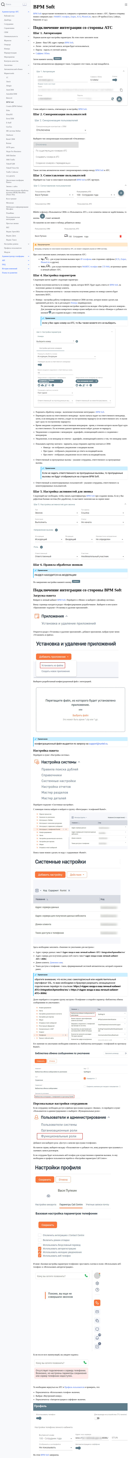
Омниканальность (11, 36)
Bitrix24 (9, 98)
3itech (8, 82)
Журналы (7, 40)
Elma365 (9, 114)
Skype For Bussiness (13, 151)
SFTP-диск (10, 147)
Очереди (7, 45)
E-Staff (8, 123)
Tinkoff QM (10, 164)
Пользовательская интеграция (13, 218)
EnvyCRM (10, 119)
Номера (7, 49)
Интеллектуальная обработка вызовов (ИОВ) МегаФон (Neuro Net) (17, 193)
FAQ (4, 264)
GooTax (9, 127)
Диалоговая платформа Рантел (15, 181)
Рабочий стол (9, 16)
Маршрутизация (10, 53)
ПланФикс (10, 213)
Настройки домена (11, 244)
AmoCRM (10, 90)
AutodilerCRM (11, 94)
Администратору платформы (13, 256)
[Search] (15, 4)
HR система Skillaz (13, 131)
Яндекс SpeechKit (13, 232)
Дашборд (7, 20)
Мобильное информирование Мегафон (17, 208)
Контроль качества (11, 61)
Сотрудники (8, 24)
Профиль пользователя (13, 248)
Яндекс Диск (11, 236)
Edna (8, 110)
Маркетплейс (9, 73)
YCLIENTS (10, 176)
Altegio (9, 86)
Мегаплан (10, 203)
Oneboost (9, 135)
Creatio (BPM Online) (14, 106)
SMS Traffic (10, 160)
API (3, 260)
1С (7, 77)
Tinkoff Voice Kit (12, 168)
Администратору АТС (10, 12)
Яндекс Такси (11, 240)
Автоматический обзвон (13, 69)
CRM (6, 32)
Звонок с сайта (11, 186)
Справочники (9, 28)
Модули (7, 252)
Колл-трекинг (11, 199)
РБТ (7, 228)
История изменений (9, 269)
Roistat (8, 143)
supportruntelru (98, 743)
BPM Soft (10, 102)
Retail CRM (10, 139)
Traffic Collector (12, 172)
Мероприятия (9, 57)
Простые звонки (12, 223)
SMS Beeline (11, 156)
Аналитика (8, 65)
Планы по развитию (9, 273)
